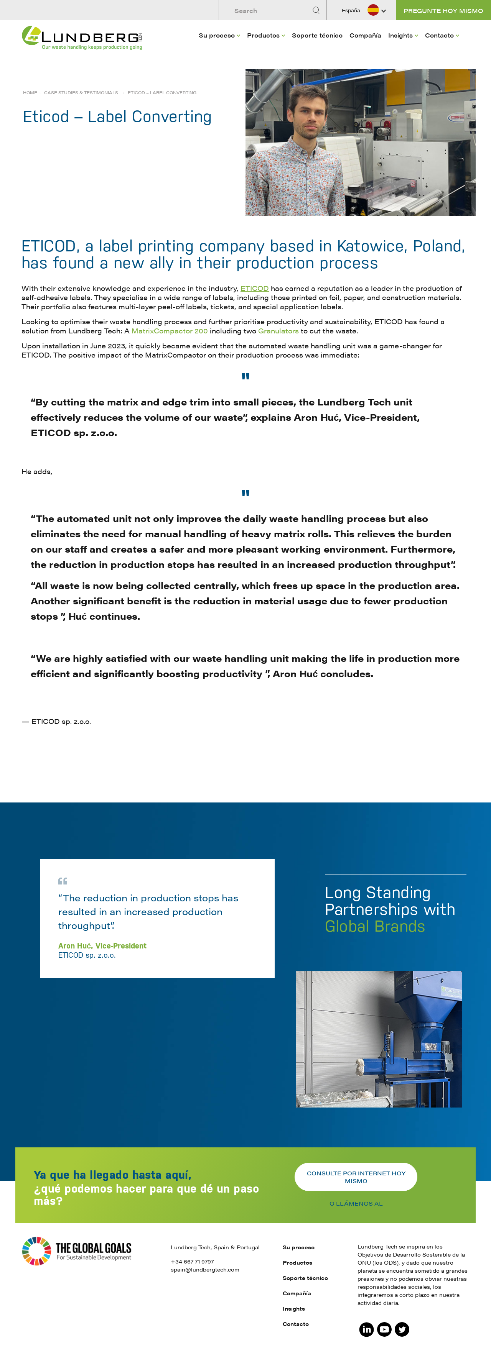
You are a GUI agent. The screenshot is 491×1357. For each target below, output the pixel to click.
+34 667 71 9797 (192, 1261)
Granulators (278, 330)
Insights (400, 35)
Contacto (439, 35)
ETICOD (255, 288)
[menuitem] (219, 46)
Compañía (365, 35)
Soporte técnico (317, 35)
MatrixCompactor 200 (170, 330)
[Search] (317, 10)
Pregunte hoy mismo (443, 10)
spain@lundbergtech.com (205, 1269)
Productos (263, 35)
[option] (245, 969)
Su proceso (217, 35)
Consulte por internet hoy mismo (356, 1177)
